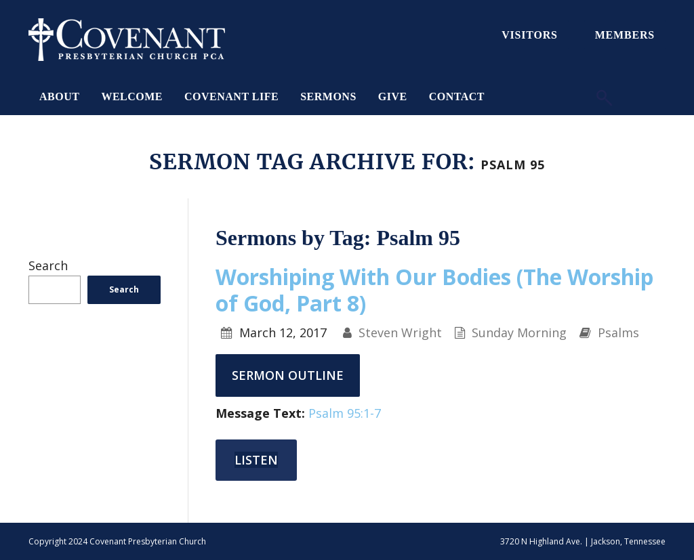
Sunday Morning (519, 332)
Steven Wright (400, 332)
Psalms (618, 332)
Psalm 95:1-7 (344, 413)
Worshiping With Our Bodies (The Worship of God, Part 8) (434, 290)
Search (48, 265)
